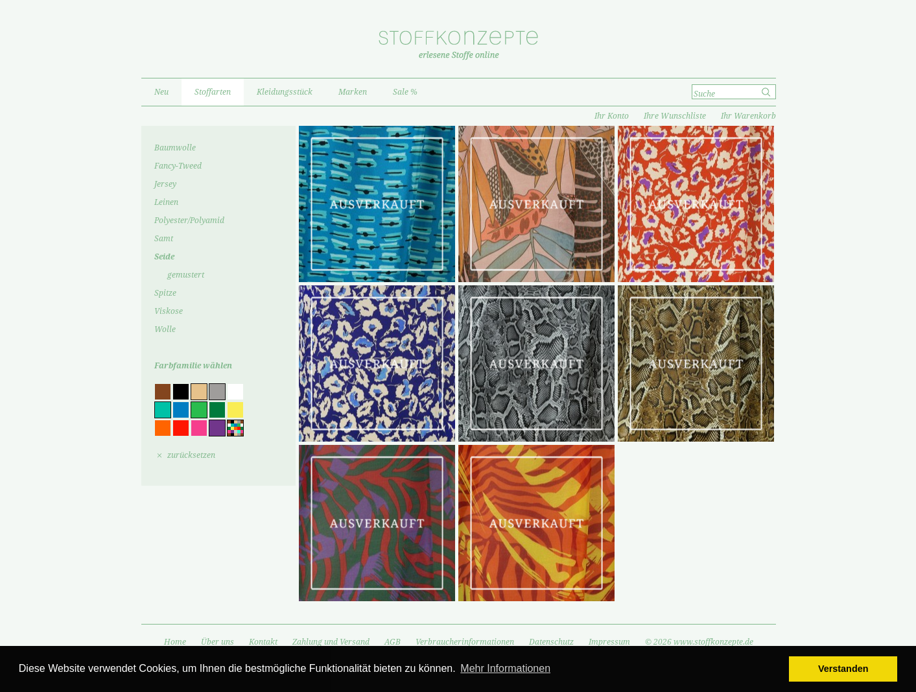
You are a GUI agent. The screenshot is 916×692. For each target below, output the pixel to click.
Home (175, 642)
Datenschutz (551, 642)
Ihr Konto (611, 116)
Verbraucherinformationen (465, 642)
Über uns (217, 642)
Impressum (609, 642)
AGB (392, 642)
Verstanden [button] (843, 668)
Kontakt (263, 642)
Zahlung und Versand (331, 642)
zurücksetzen (191, 455)
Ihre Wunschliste (675, 116)
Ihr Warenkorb (748, 116)
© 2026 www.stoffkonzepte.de (699, 642)
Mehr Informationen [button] (505, 668)
